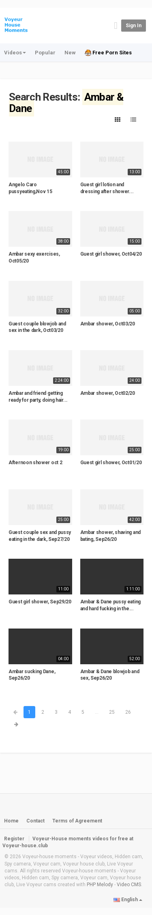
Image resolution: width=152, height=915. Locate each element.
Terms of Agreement (77, 821)
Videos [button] (15, 53)
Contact (35, 821)
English (127, 899)
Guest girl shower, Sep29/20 (40, 602)
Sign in (133, 25)
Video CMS (129, 884)
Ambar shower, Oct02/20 (107, 393)
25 (112, 712)
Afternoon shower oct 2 (35, 462)
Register (14, 839)
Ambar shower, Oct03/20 (107, 324)
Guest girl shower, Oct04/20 (111, 254)
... (96, 712)
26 (128, 712)
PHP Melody (100, 884)
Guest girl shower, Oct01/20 (111, 462)
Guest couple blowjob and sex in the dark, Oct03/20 (37, 327)
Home (11, 821)
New (70, 53)
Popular (45, 53)
